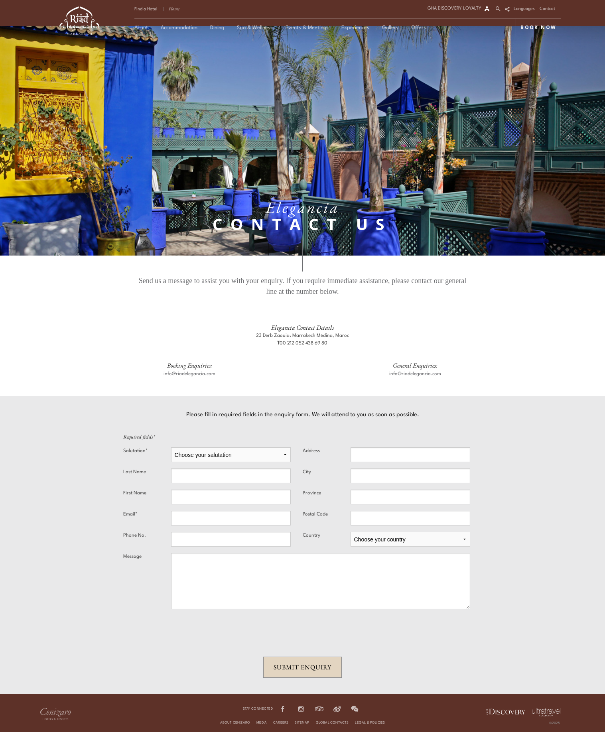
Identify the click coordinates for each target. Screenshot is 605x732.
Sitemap (302, 722)
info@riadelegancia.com (189, 374)
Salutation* (135, 451)
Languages (524, 9)
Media (261, 722)
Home (174, 9)
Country (311, 535)
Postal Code (315, 514)
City (307, 472)
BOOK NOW (538, 27)
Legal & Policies (370, 722)
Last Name (134, 472)
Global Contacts (332, 722)
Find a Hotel (146, 9)
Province (312, 493)
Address (311, 451)
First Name (134, 493)
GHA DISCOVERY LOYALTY (454, 8)
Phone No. (134, 535)
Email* (130, 514)
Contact (547, 9)
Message (132, 556)
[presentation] (302, 633)
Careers (280, 722)
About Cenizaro (235, 722)
